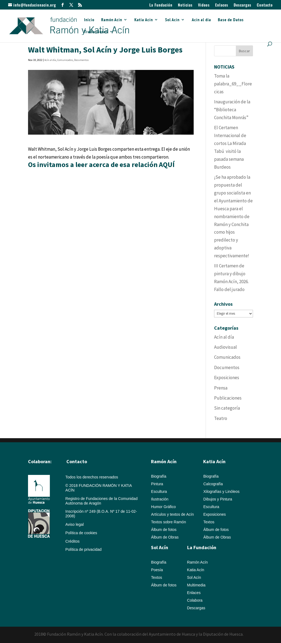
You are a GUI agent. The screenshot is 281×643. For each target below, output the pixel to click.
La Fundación (160, 5)
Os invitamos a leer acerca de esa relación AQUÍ (102, 164)
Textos (208, 522)
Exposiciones (226, 378)
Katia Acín (143, 20)
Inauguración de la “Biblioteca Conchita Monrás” (232, 109)
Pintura (157, 484)
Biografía (158, 476)
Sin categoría (227, 408)
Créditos (72, 541)
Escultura (159, 491)
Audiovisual (225, 347)
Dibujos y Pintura (217, 499)
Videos (204, 5)
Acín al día (201, 20)
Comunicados (65, 60)
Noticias (185, 5)
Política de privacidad (83, 549)
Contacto (265, 5)
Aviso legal (74, 524)
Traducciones (96, 32)
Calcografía (213, 484)
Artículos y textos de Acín (172, 514)
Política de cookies (81, 533)
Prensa (220, 388)
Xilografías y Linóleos (221, 491)
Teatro (220, 418)
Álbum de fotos (163, 529)
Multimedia (196, 585)
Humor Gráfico (163, 507)
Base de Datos (231, 20)
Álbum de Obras (164, 537)
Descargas (242, 5)
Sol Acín (172, 20)
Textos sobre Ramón (168, 522)
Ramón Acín (111, 20)
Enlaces (221, 5)
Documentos (81, 60)
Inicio (89, 20)
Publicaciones (228, 398)
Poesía (157, 570)
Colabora (195, 600)
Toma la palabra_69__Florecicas (233, 84)
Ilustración (159, 499)
